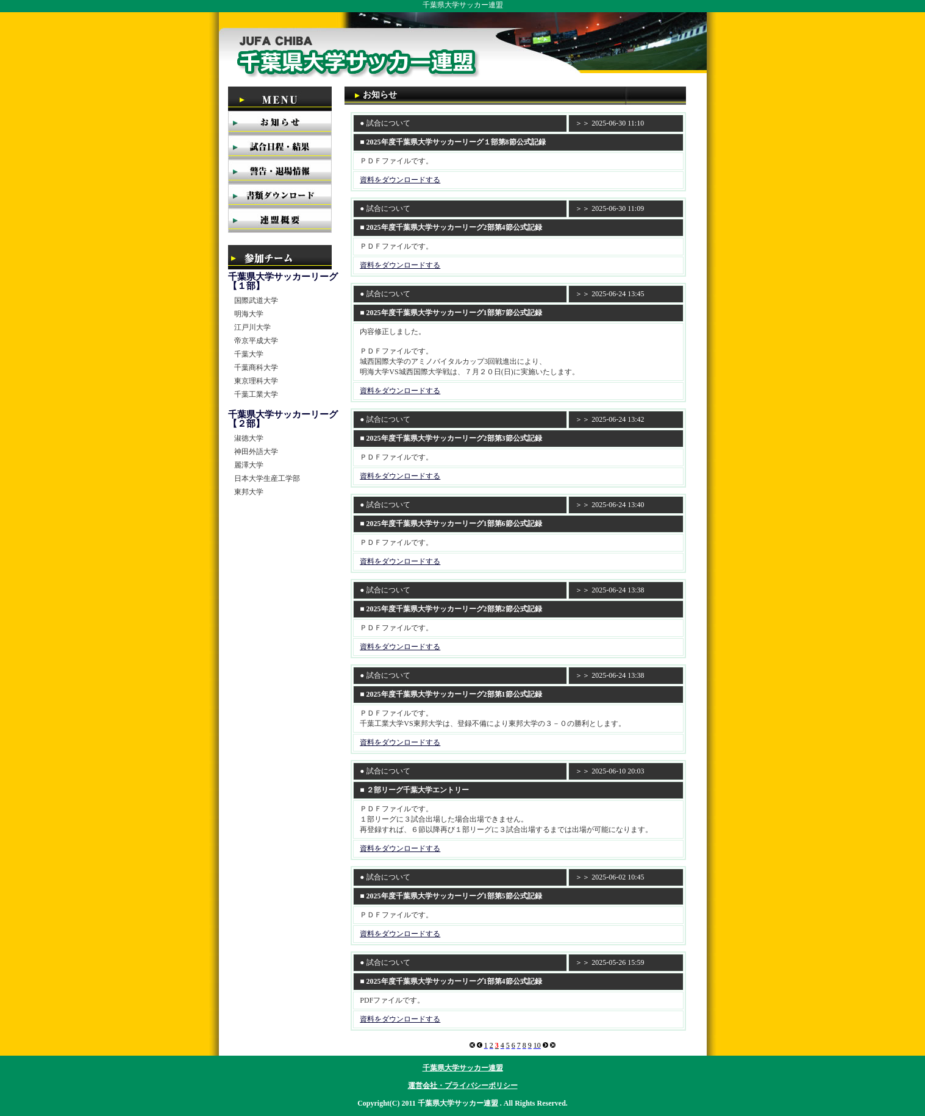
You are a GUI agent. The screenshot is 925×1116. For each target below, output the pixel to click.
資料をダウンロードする (400, 180)
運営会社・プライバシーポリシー (463, 1085)
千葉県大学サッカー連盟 (463, 1068)
